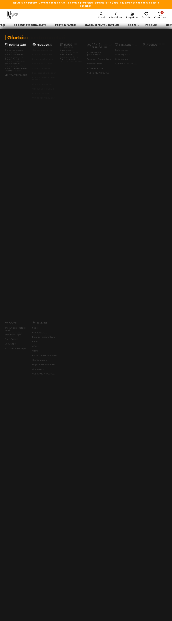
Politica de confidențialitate (152, 477)
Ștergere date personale (150, 515)
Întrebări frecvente (154, 498)
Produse (152, 27)
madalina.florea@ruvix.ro (20, 555)
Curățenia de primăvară (122, 585)
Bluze (118, 507)
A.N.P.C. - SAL (149, 544)
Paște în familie (67, 27)
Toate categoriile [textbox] (87, 70)
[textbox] (21, 70)
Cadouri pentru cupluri (103, 27)
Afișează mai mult (17, 60)
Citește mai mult (10, 401)
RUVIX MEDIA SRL (82, 612)
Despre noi (94, 470)
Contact (93, 486)
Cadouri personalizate (31, 27)
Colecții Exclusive (125, 557)
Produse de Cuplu (125, 551)
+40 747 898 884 (15, 551)
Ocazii (133, 27)
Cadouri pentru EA (66, 35)
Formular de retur (153, 493)
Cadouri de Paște (125, 592)
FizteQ (111, 612)
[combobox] (21, 70)
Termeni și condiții (153, 470)
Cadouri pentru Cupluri (33, 35)
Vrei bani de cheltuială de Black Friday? (99, 512)
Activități (121, 518)
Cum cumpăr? (96, 497)
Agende (119, 529)
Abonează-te (146, 310)
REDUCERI (120, 540)
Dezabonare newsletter (149, 532)
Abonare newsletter (148, 523)
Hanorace (121, 502)
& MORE (119, 562)
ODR (144, 550)
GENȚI (118, 535)
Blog (91, 481)
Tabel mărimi (95, 503)
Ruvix (9, 35)
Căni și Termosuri (125, 524)
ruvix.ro (157, 49)
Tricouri (120, 496)
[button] (69, 427)
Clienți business (97, 475)
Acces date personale (149, 506)
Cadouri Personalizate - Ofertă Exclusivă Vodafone (125, 573)
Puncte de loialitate (94, 522)
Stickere (120, 513)
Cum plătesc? (96, 492)
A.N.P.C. (146, 539)
